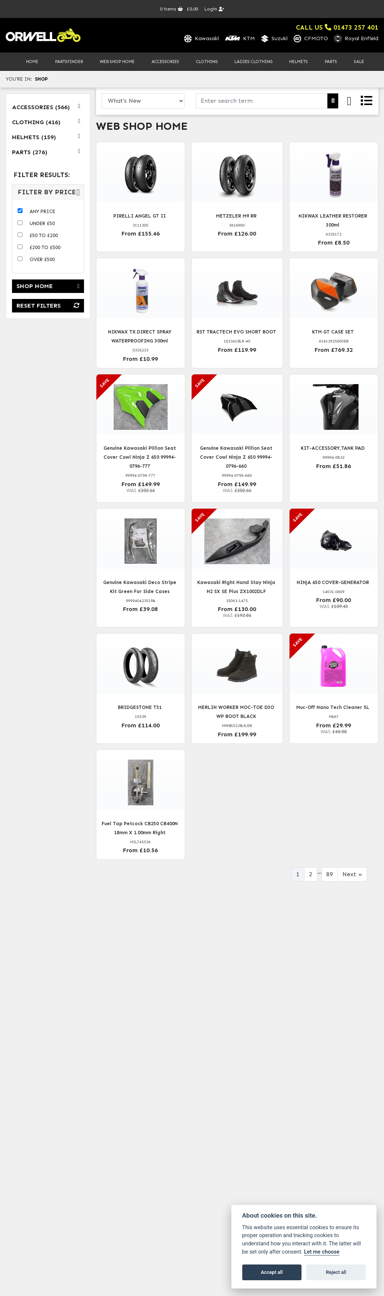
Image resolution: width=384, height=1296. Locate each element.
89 (329, 874)
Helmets (298, 61)
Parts (331, 61)
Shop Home (48, 286)
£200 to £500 (45, 247)
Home (32, 61)
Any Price (42, 211)
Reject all (336, 1272)
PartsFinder (69, 61)
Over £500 (42, 259)
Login (214, 9)
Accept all (272, 1272)
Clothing (207, 61)
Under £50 (42, 223)
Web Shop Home (117, 61)
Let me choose (322, 1252)
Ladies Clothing (253, 61)
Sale (359, 61)
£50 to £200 (44, 235)
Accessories (165, 61)
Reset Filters (48, 305)
